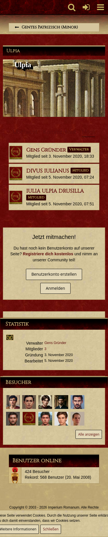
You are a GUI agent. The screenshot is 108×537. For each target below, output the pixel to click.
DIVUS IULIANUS (47, 171)
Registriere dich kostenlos (48, 254)
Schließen (50, 529)
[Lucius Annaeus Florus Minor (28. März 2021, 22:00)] (77, 419)
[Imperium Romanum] (3, 7)
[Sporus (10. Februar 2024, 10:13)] (29, 402)
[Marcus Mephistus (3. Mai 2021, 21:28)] (29, 419)
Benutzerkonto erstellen (54, 274)
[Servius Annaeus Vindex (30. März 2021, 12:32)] (61, 419)
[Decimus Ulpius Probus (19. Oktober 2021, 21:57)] (77, 402)
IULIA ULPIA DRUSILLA (55, 191)
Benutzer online (36, 460)
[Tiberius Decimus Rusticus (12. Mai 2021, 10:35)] (13, 419)
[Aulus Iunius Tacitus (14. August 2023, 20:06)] (61, 402)
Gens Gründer (46, 150)
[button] (100, 7)
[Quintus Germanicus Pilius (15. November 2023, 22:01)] (45, 402)
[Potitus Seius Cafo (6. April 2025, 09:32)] (13, 402)
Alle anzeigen (88, 434)
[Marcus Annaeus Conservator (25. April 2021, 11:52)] (45, 419)
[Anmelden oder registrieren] (86, 7)
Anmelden (55, 288)
